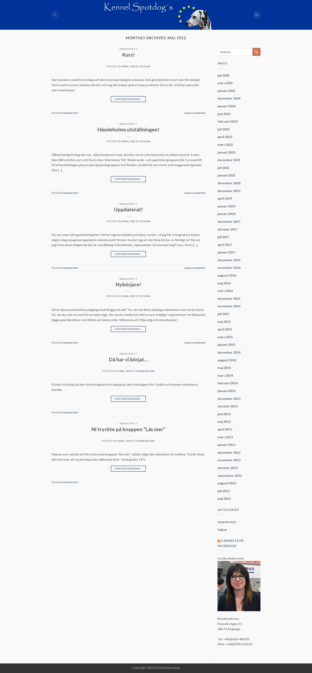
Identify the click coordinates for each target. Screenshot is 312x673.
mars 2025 (225, 83)
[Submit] (256, 52)
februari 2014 (227, 383)
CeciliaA (144, 66)
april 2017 (224, 244)
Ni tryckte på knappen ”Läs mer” (128, 429)
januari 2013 (226, 444)
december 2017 (228, 221)
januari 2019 (226, 206)
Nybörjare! (128, 284)
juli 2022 (223, 129)
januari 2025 (226, 91)
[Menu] (55, 15)
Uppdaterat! (128, 209)
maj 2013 (224, 421)
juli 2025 (223, 75)
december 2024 (228, 98)
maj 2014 (224, 368)
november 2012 (229, 460)
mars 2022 (225, 144)
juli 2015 (223, 314)
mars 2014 (225, 375)
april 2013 (224, 429)
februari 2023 (227, 121)
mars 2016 (225, 291)
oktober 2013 (227, 406)
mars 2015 (225, 337)
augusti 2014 (226, 360)
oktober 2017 (227, 229)
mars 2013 (225, 437)
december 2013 (228, 398)
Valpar (222, 529)
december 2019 (228, 191)
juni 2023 (223, 114)
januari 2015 (226, 344)
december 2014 (228, 352)
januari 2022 (226, 152)
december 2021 (228, 160)
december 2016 (228, 260)
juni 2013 (223, 414)
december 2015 (228, 298)
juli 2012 (223, 491)
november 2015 (229, 306)
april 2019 (224, 198)
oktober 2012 (227, 468)
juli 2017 (223, 237)
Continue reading (128, 99)
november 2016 (229, 267)
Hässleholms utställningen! (128, 129)
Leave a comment (194, 112)
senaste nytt (128, 49)
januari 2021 (226, 175)
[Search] (257, 15)
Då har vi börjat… (128, 359)
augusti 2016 (226, 275)
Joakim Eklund (145, 371)
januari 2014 (226, 391)
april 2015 (224, 329)
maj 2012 (224, 498)
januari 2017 (226, 252)
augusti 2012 (226, 483)
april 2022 (224, 137)
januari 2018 (226, 214)
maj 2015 (224, 321)
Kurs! (128, 55)
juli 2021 (223, 167)
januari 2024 (226, 106)
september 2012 (229, 475)
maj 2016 (224, 283)
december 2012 (228, 452)
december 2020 (228, 183)
